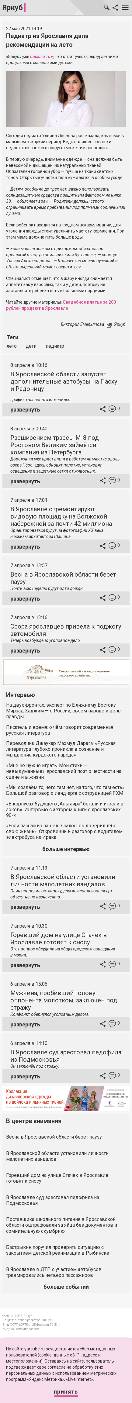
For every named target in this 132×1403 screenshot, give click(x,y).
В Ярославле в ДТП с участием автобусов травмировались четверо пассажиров (54, 1272)
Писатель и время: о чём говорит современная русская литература (59, 730)
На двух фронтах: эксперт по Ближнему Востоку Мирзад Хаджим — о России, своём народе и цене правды (63, 710)
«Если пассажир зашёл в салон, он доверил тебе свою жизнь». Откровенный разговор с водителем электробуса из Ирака (64, 831)
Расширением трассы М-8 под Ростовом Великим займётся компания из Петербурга (54, 445)
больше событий (66, 1287)
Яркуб (12, 7)
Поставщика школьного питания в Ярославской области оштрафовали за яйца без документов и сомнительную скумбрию (61, 1225)
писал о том (42, 56)
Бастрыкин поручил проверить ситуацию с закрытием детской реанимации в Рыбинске (57, 1250)
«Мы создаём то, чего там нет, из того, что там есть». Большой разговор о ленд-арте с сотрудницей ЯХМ (66, 790)
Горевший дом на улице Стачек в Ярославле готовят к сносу (58, 938)
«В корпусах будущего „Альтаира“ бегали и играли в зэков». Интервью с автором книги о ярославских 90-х (64, 809)
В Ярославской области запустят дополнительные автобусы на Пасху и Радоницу (63, 381)
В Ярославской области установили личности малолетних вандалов (62, 880)
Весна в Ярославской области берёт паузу (54, 1137)
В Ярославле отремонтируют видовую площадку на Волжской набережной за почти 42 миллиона (61, 516)
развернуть (25, 409)
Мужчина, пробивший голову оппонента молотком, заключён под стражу (63, 1000)
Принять (66, 1391)
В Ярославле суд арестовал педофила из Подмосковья (52, 1200)
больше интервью (66, 849)
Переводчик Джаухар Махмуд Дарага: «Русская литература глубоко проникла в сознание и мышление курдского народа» (61, 749)
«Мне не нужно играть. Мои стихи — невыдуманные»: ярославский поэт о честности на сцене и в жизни (63, 771)
